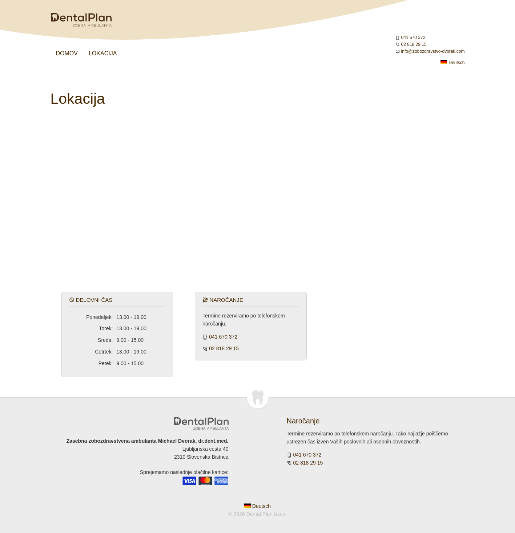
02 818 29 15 (414, 44)
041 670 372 (413, 37)
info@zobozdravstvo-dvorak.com (433, 51)
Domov (67, 53)
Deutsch (452, 62)
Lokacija (103, 53)
